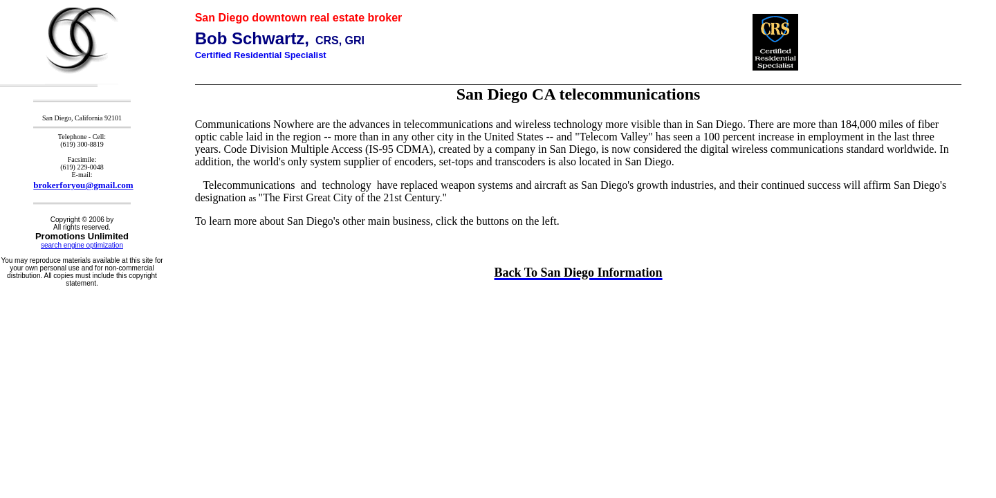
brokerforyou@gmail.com (83, 185)
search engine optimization (82, 245)
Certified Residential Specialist (260, 55)
